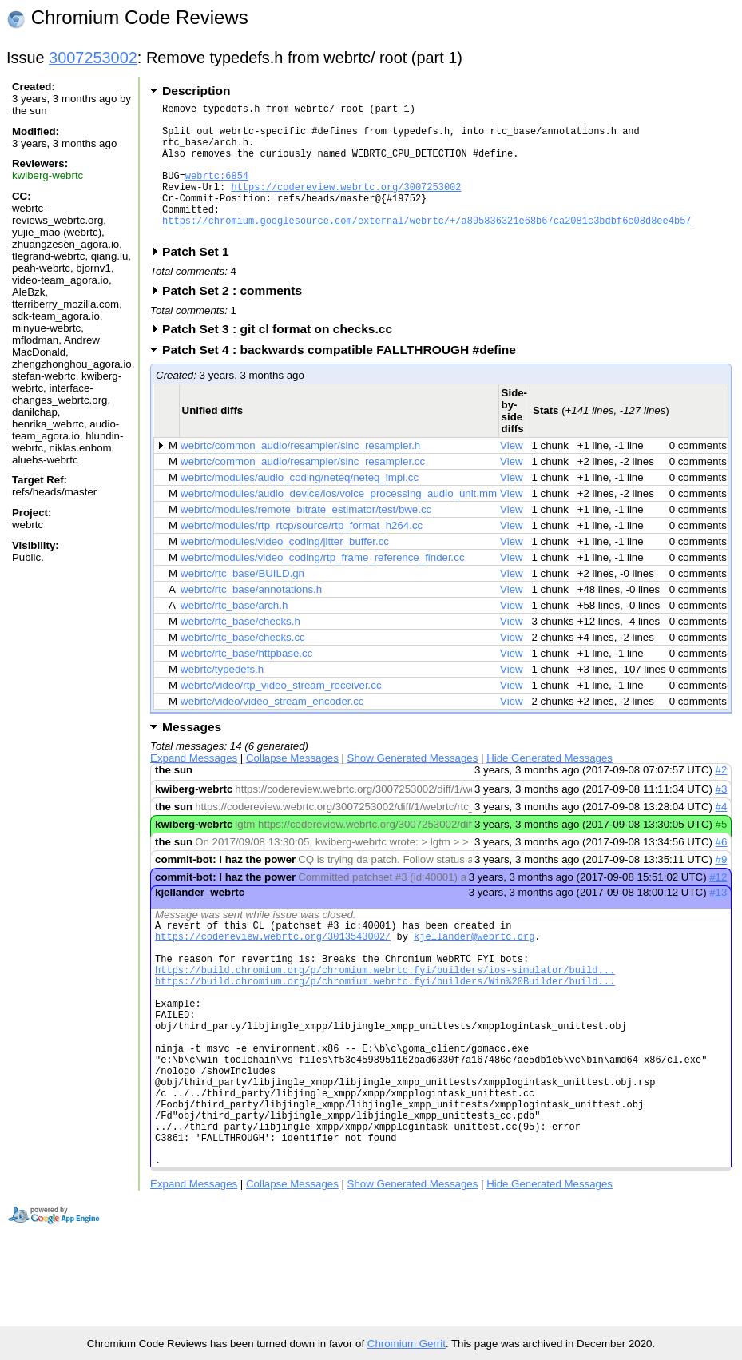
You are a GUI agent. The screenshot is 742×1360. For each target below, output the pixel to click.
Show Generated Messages (412, 787)
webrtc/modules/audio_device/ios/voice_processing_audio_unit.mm (339, 522)
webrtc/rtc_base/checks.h (240, 650)
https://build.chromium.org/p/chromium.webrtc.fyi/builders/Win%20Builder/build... (385, 1024)
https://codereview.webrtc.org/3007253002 (346, 206)
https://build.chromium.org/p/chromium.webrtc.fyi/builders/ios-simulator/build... (385, 1010)
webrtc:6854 (216, 192)
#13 (718, 921)
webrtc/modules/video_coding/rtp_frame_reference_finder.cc (322, 586)
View (511, 474)
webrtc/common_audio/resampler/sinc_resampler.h (300, 474)
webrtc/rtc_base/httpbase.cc (246, 682)
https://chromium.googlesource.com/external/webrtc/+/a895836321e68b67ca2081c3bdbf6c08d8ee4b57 (426, 246)
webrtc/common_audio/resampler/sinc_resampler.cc (303, 490)
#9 (722, 888)
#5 (722, 853)
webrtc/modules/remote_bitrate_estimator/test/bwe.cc (306, 538)
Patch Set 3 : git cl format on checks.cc (282, 357)
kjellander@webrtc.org (474, 969)
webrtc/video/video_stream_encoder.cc (272, 730)
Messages (191, 755)
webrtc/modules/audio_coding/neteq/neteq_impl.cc (300, 506)
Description (196, 90)
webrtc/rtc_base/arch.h (234, 634)
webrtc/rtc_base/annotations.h (251, 618)
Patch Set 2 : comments (237, 319)
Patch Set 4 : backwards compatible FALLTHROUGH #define (344, 378)
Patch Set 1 (201, 280)
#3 (722, 818)
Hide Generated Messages (549, 787)
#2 (722, 799)
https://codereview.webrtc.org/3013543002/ (273, 969)
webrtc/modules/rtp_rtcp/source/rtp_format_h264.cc (302, 554)
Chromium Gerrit (406, 1344)
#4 (722, 835)
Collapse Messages (292, 787)
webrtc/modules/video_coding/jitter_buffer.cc (285, 570)
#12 (718, 906)
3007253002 (93, 57)
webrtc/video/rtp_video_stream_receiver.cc (281, 714)
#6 (722, 871)
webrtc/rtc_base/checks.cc (243, 666)
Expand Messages (193, 787)
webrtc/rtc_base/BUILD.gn (242, 602)
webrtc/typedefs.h (222, 698)
